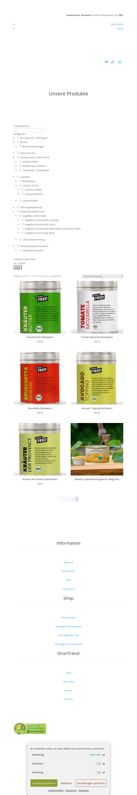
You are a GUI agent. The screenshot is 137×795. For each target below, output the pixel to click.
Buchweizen (28, 181)
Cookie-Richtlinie (56, 790)
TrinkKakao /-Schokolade (35, 170)
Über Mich (68, 681)
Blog (68, 672)
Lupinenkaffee (30, 200)
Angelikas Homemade (34, 215)
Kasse (120, 28)
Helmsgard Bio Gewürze (69, 626)
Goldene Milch (30, 161)
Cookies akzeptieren (44, 783)
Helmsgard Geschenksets (68, 644)
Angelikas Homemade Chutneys (42, 220)
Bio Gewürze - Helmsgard (33, 137)
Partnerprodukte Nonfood (34, 246)
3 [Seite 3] (72, 499)
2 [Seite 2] (69, 499)
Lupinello (25, 176)
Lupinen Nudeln (33, 189)
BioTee (23, 142)
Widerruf (68, 562)
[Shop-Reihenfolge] (102, 276)
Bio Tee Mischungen (33, 146)
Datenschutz (71, 790)
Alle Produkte (68, 617)
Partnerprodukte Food (32, 211)
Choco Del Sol (27, 153)
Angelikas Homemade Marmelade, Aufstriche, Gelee (53, 228)
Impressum (83, 790)
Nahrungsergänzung (31, 207)
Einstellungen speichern (91, 783)
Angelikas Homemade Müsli (40, 233)
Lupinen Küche (30, 185)
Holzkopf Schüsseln (32, 250)
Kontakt (68, 699)
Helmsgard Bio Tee (68, 635)
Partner (68, 690)
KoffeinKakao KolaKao (34, 166)
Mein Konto (117, 24)
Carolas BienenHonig (33, 239)
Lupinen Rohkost (34, 194)
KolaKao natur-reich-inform (34, 157)
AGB (68, 580)
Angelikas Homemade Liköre (40, 224)
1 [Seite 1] (65, 499)
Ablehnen (66, 783)
